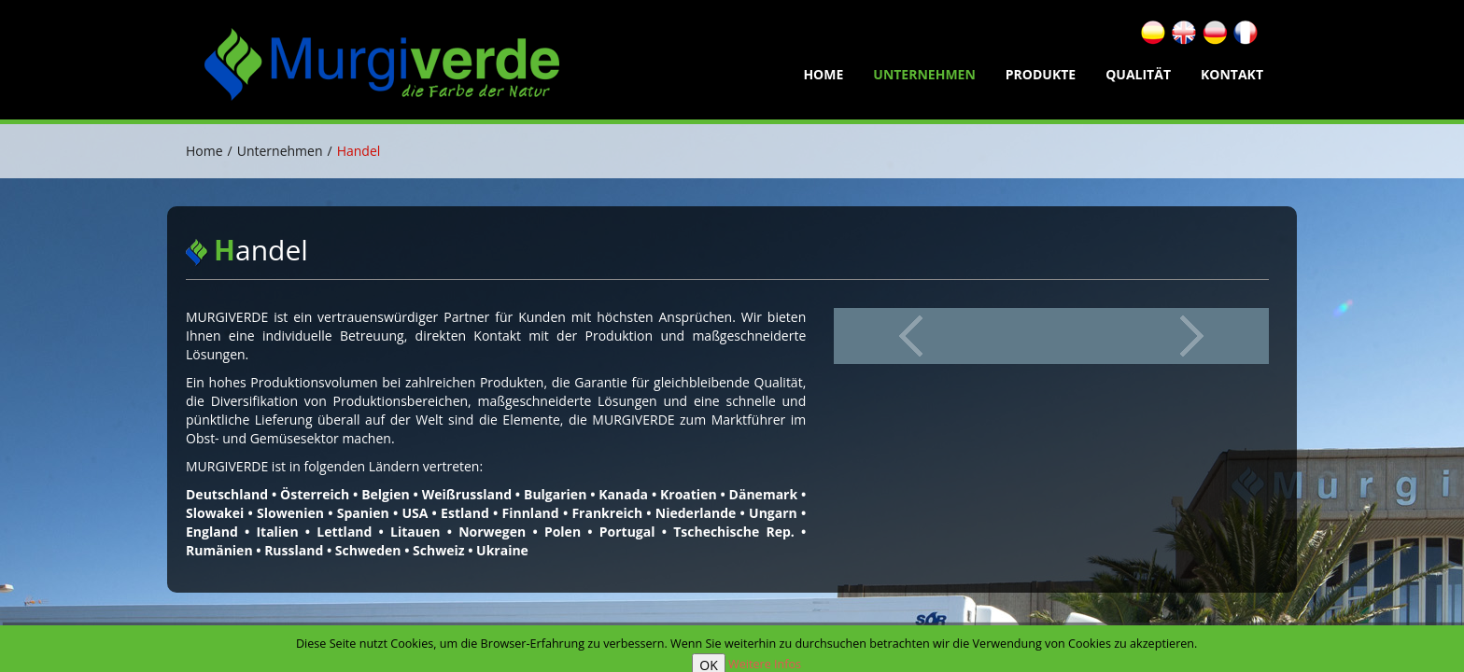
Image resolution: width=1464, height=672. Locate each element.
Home (204, 151)
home (823, 74)
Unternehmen (924, 74)
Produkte (1041, 74)
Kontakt (1232, 74)
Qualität (1138, 74)
